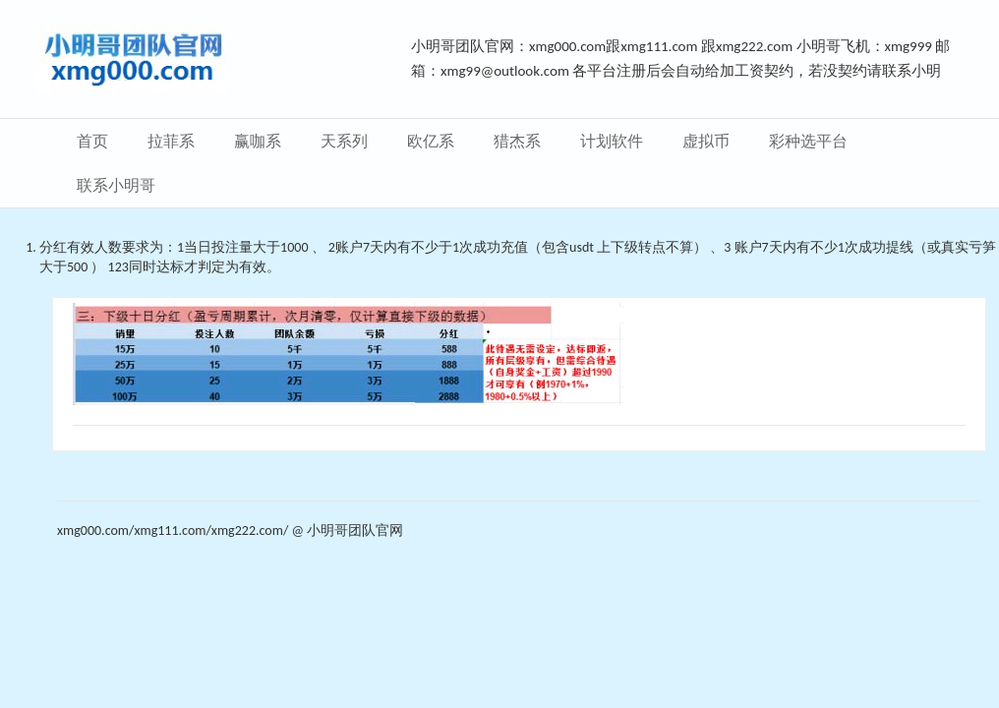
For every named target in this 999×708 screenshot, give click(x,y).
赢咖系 (257, 141)
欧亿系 (430, 141)
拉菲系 (171, 141)
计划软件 (611, 141)
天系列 (344, 141)
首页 (92, 141)
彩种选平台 (808, 141)
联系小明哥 (116, 185)
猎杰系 (517, 141)
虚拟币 (706, 141)
